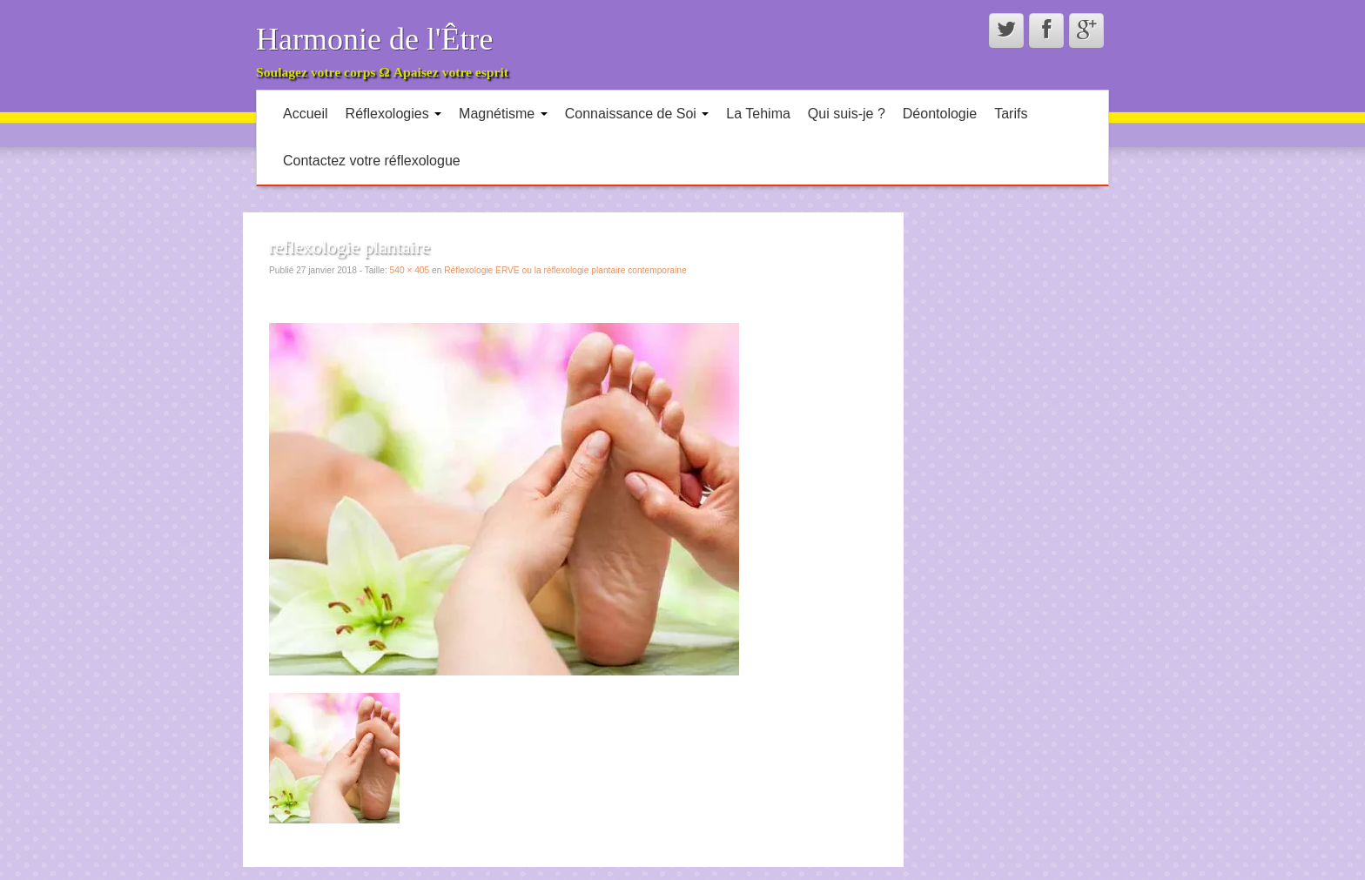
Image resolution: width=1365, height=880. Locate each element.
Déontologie (940, 113)
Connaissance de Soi (637, 113)
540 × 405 (410, 270)
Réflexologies (394, 113)
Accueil (305, 113)
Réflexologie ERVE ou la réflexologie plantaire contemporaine (565, 270)
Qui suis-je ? (846, 113)
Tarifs (1010, 113)
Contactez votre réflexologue (372, 160)
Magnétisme (503, 113)
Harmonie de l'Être (374, 39)
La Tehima (758, 113)
